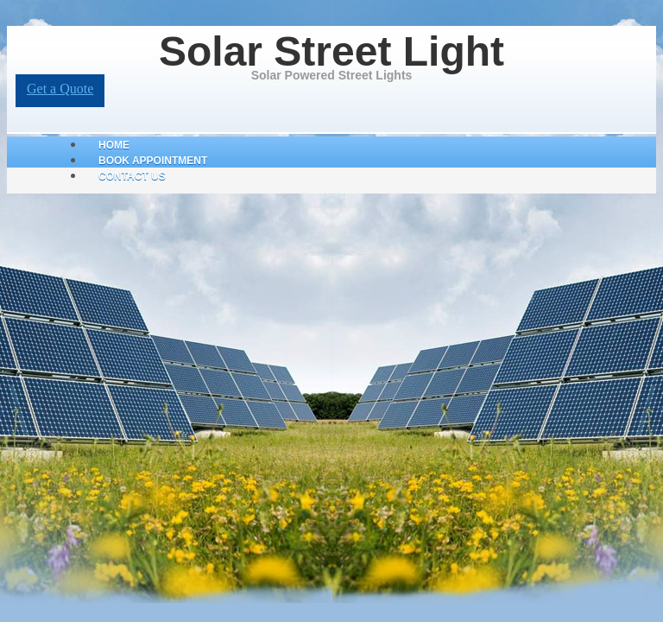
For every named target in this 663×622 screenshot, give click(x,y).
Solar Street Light (331, 51)
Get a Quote (60, 88)
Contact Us (132, 176)
